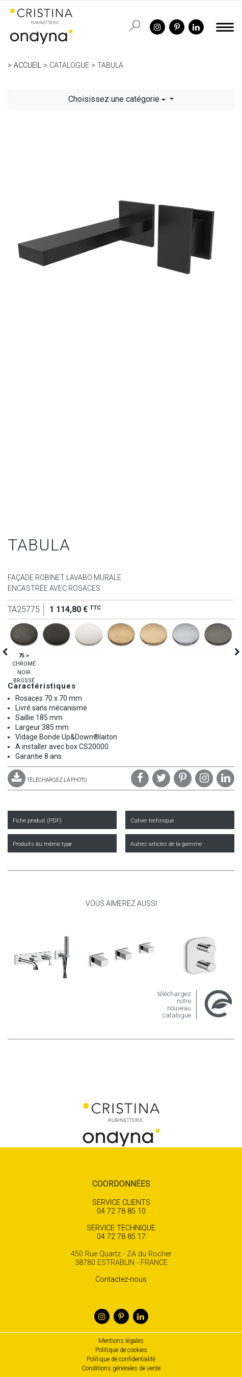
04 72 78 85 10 (121, 1207)
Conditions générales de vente (121, 1368)
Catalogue (69, 65)
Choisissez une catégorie (118, 99)
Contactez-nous (121, 1279)
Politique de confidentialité (121, 1359)
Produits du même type (42, 844)
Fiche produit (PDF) (37, 820)
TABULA (110, 65)
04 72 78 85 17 (121, 1232)
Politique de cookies (121, 1350)
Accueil (27, 65)
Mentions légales (121, 1340)
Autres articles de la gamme (166, 844)
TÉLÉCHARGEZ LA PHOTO (47, 780)
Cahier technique (152, 820)
